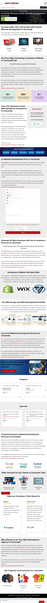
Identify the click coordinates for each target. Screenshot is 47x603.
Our (4, 302)
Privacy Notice (11, 595)
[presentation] (45, 291)
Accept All (42, 601)
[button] (23, 297)
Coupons (23, 379)
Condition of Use (20, 595)
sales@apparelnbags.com (37, 116)
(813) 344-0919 (39, 119)
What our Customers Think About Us (23, 496)
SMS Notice (28, 595)
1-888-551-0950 (13, 18)
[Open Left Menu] (1, 4)
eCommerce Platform (17, 272)
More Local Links (23, 10)
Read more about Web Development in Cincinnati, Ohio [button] (12, 88)
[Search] (43, 7)
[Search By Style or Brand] (20, 7)
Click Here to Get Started (8, 371)
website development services (14, 343)
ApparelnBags (5, 162)
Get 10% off (4, 493)
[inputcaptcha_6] (24, 227)
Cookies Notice (35, 595)
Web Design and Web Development (21, 302)
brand (2, 562)
